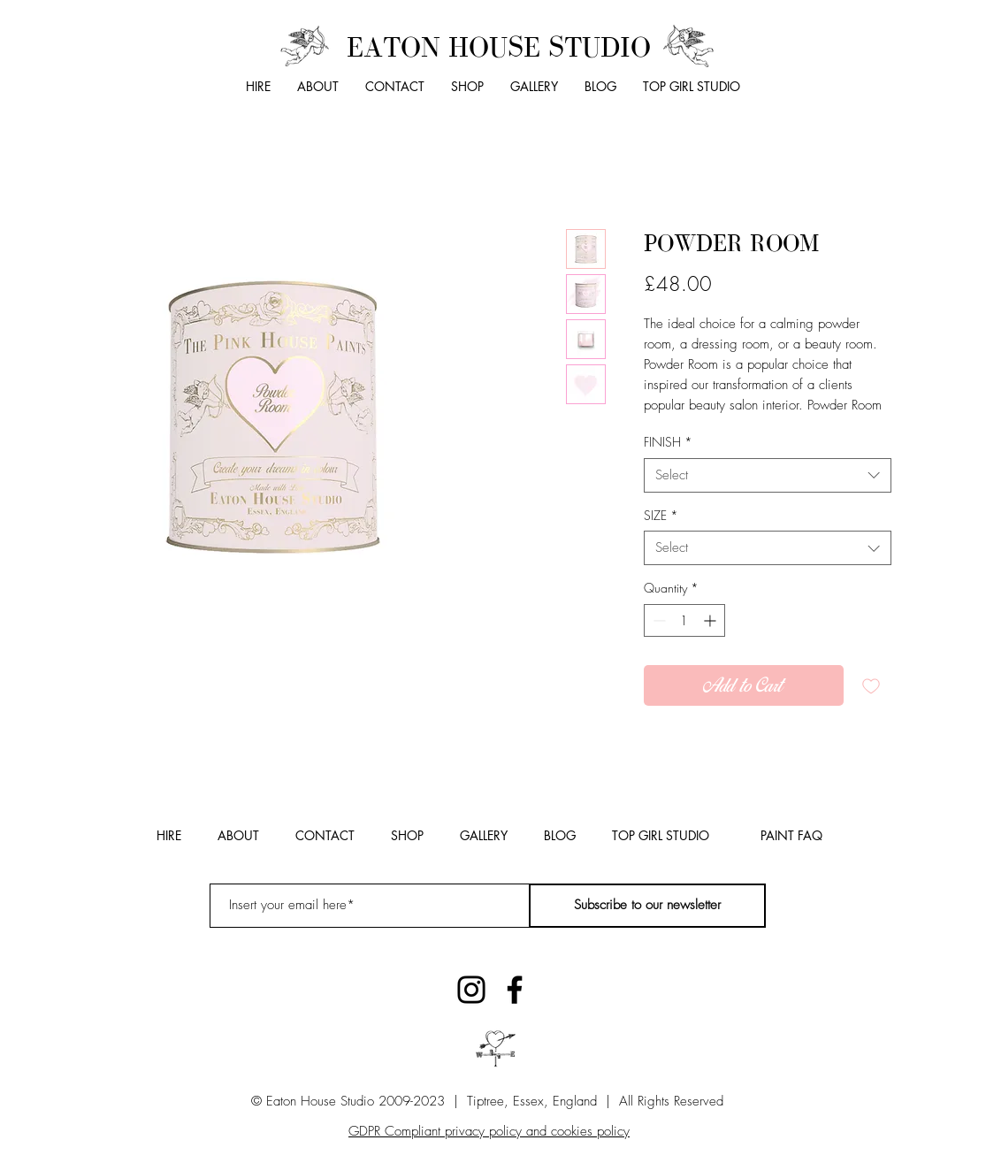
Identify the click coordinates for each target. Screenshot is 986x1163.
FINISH (668, 441)
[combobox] (767, 475)
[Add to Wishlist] (871, 685)
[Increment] (711, 620)
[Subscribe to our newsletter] (647, 906)
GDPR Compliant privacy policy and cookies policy (489, 1131)
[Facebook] (514, 989)
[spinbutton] (684, 620)
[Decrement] (657, 620)
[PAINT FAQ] (791, 836)
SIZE (661, 515)
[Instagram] (471, 989)
